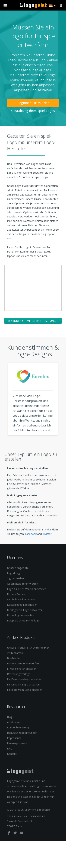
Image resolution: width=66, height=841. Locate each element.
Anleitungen (14, 722)
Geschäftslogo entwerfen (22, 583)
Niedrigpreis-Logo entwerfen (25, 610)
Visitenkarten (15, 653)
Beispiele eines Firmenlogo (23, 620)
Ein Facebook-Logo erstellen (24, 679)
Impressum (14, 738)
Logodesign (14, 573)
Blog (9, 717)
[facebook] (9, 833)
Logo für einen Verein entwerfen (26, 589)
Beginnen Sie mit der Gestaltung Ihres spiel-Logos (33, 104)
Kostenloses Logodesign (22, 604)
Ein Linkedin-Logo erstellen (23, 684)
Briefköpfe (13, 658)
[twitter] (15, 833)
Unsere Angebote (18, 568)
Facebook (31, 534)
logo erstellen (15, 578)
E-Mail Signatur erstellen (21, 668)
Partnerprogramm (18, 743)
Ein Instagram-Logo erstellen (24, 689)
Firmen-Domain (16, 594)
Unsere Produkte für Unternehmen (28, 647)
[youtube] (21, 833)
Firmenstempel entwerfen (23, 663)
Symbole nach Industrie (21, 599)
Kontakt (12, 753)
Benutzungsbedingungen (22, 732)
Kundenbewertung (18, 727)
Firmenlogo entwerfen (20, 615)
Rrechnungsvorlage (18, 674)
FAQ (9, 748)
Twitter (47, 534)
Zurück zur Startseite (33, 5)
